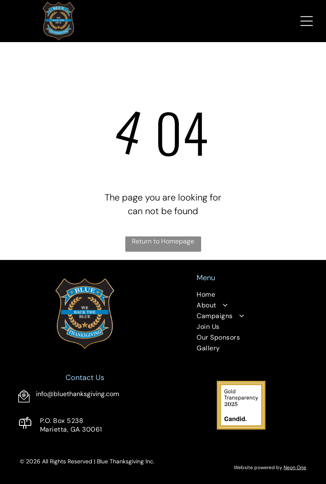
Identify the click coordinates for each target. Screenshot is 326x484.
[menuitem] (241, 295)
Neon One (295, 467)
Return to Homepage (163, 241)
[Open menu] (306, 21)
